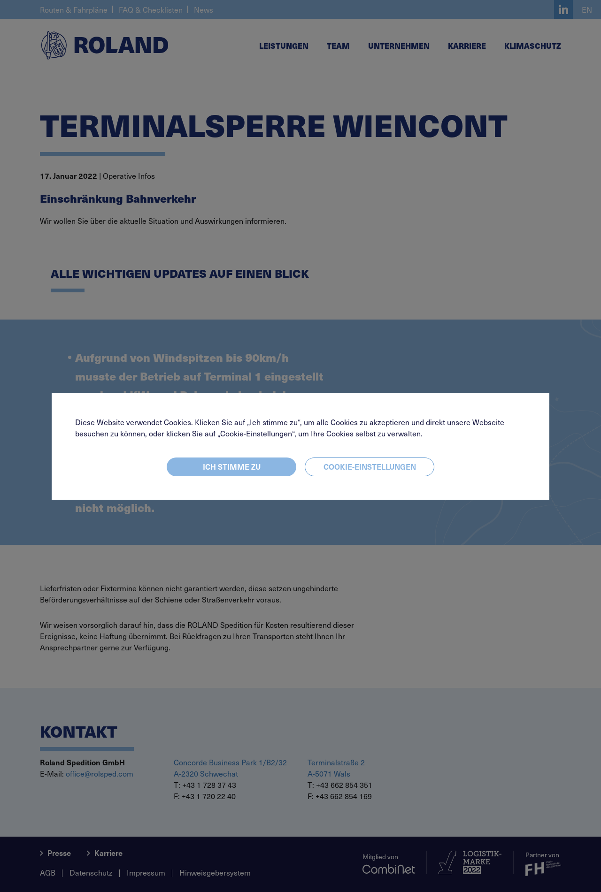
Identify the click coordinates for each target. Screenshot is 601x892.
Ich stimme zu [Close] (232, 466)
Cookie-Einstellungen (370, 466)
